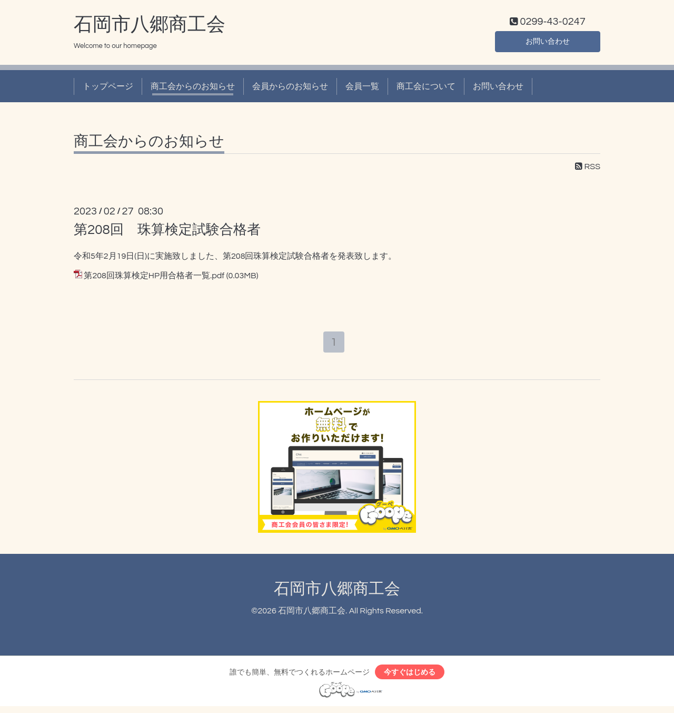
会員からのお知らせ (290, 88)
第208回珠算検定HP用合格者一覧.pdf (154, 278)
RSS (587, 169)
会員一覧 (362, 88)
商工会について (426, 88)
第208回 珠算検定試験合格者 (167, 232)
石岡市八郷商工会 (149, 27)
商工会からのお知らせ (193, 88)
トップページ (108, 88)
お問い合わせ (547, 42)
